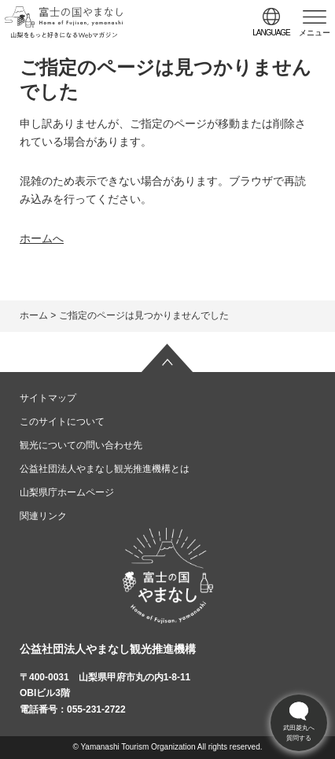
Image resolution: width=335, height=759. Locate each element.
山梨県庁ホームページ (67, 492)
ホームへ (42, 238)
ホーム (34, 315)
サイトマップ (48, 398)
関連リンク (43, 516)
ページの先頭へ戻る (167, 358)
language (271, 32)
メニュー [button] (314, 32)
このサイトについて (62, 421)
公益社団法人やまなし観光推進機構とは (105, 468)
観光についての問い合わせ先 (81, 445)
